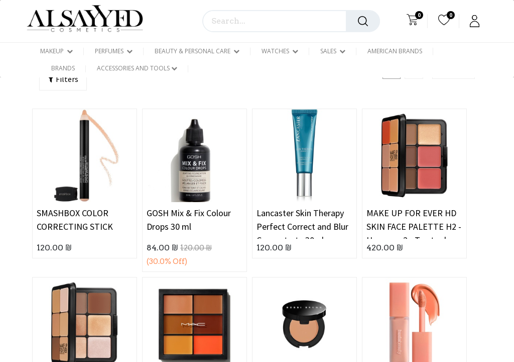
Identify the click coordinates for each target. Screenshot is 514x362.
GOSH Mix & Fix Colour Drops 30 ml (189, 219)
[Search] (363, 21)
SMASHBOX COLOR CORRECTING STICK (75, 219)
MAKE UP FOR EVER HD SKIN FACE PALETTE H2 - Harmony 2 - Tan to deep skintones (413, 223)
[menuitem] (394, 51)
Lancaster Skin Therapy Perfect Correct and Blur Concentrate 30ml (302, 223)
